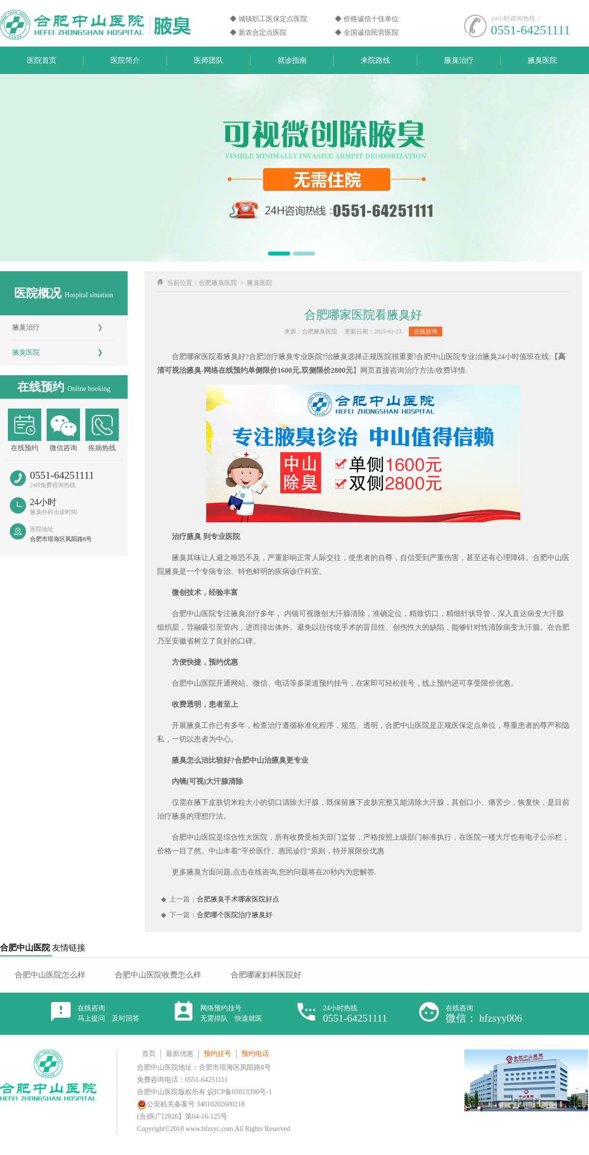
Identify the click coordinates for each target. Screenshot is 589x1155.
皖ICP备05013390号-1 (240, 1092)
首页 (149, 1053)
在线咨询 (425, 331)
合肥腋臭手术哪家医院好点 (238, 899)
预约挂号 (217, 1053)
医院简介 (125, 60)
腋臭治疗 (459, 60)
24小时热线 (355, 1014)
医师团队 (208, 60)
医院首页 (41, 60)
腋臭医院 (542, 60)
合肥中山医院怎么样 (50, 975)
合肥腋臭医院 (218, 282)
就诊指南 (292, 60)
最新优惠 (179, 1053)
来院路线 (375, 60)
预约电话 (255, 1053)
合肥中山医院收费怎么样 (158, 975)
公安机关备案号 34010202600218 (191, 1104)
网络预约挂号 (231, 1013)
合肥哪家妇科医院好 (266, 975)
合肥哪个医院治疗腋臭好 (234, 915)
